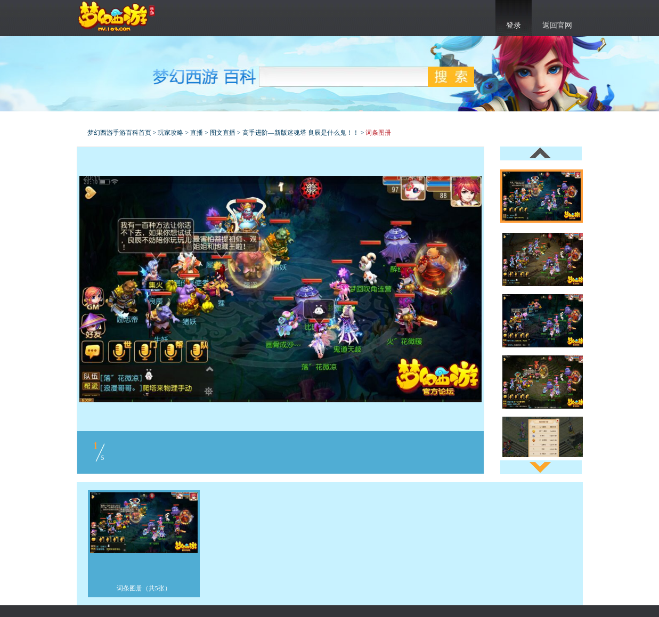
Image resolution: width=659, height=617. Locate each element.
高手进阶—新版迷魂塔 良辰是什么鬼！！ (300, 132)
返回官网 (557, 25)
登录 (513, 25)
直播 (196, 132)
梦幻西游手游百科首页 (119, 132)
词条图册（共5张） (144, 588)
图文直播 (222, 132)
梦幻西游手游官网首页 (117, 16)
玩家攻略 (170, 132)
